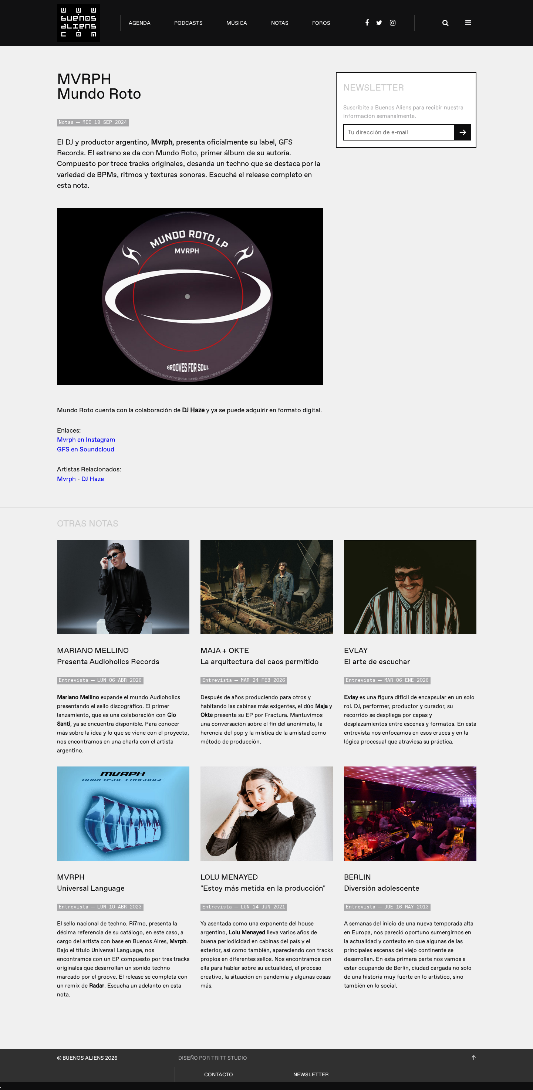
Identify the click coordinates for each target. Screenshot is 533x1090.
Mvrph (66, 479)
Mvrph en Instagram (86, 440)
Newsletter (311, 1075)
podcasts (188, 23)
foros (321, 23)
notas (280, 23)
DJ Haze (92, 479)
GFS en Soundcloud (85, 449)
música (236, 23)
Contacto (218, 1075)
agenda (140, 23)
